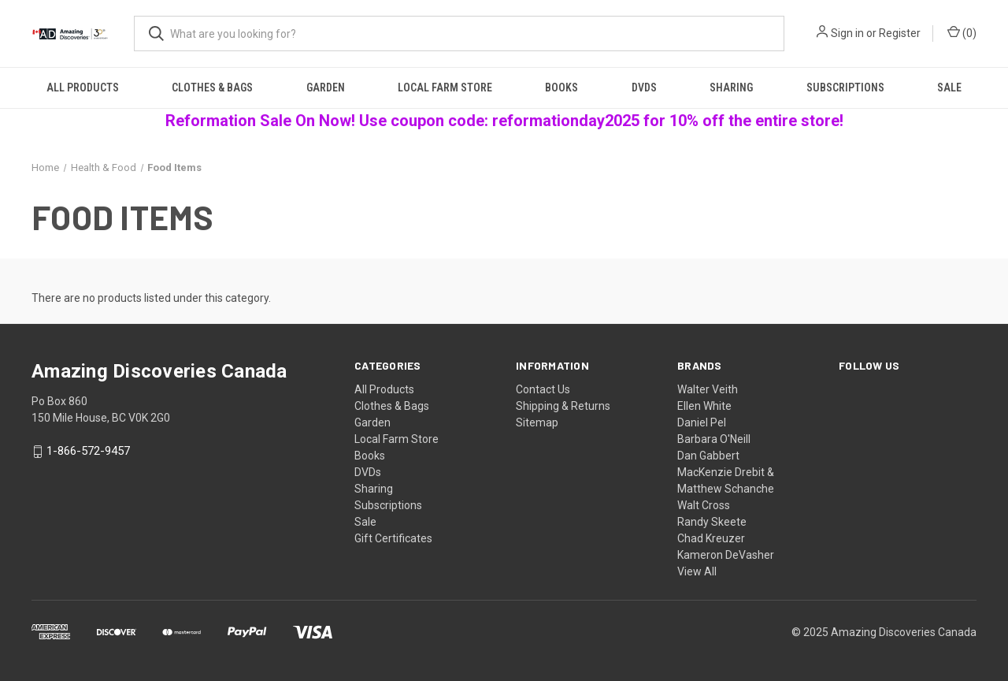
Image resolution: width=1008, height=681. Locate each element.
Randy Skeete (712, 521)
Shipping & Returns (563, 406)
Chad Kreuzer (711, 538)
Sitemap (537, 422)
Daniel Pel (701, 422)
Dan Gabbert (708, 455)
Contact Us (543, 389)
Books (561, 87)
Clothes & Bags (212, 87)
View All (697, 571)
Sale (949, 87)
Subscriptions (845, 87)
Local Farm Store (445, 87)
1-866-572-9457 (88, 452)
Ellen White (704, 406)
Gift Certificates (393, 538)
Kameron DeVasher (725, 555)
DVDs (644, 87)
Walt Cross (703, 505)
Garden (325, 87)
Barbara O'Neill (713, 439)
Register (900, 33)
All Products (82, 87)
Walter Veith (707, 389)
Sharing (731, 87)
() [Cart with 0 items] (961, 32)
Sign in (847, 33)
